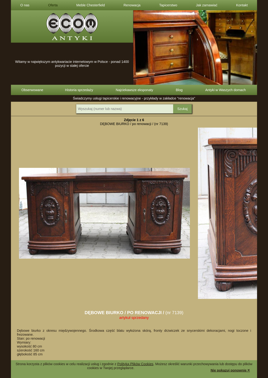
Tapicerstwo (168, 5)
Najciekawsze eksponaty (134, 90)
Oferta (53, 5)
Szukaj (182, 109)
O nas (24, 5)
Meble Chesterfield (90, 5)
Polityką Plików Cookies (135, 364)
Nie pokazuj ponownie (230, 370)
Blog (179, 90)
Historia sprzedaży (79, 90)
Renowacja (132, 5)
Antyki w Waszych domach (225, 90)
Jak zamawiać (206, 5)
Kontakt (242, 5)
